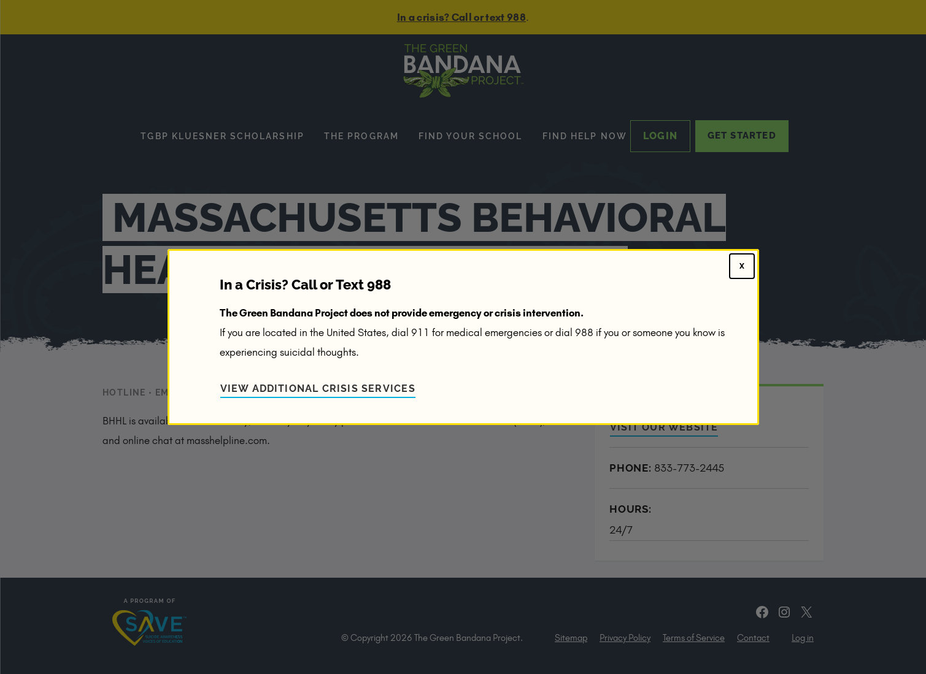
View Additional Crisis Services (317, 388)
